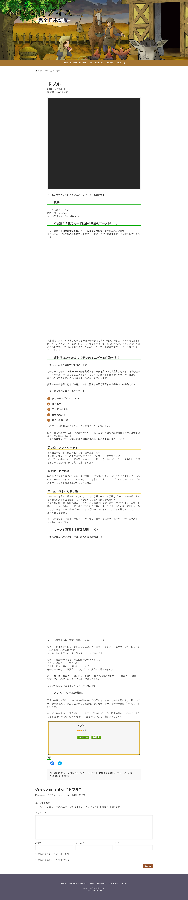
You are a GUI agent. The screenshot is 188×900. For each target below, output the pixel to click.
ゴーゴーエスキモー (64, 676)
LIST (92, 884)
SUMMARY (101, 884)
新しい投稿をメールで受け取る (54, 860)
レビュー (68, 89)
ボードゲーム (46, 71)
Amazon (83, 737)
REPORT (83, 884)
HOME (64, 884)
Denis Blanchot (107, 773)
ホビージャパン (125, 773)
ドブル (58, 71)
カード (85, 773)
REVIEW (73, 884)
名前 (38, 843)
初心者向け (75, 773)
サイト (118, 843)
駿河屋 (96, 737)
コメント (40, 813)
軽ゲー (64, 773)
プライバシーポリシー (94, 890)
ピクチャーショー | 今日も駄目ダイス (66, 795)
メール (80, 843)
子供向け (65, 776)
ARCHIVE (113, 884)
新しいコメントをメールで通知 (54, 854)
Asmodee (55, 776)
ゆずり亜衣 (62, 92)
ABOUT (123, 884)
